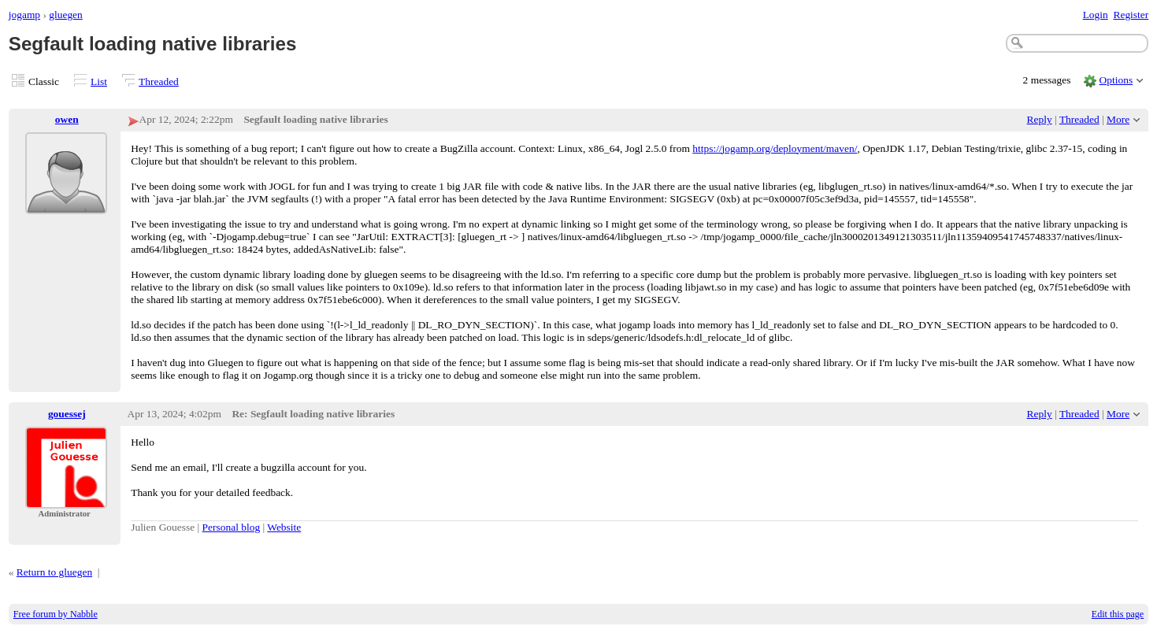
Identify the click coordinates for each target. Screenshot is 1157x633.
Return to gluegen (54, 572)
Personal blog (231, 527)
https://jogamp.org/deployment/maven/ (774, 148)
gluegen (66, 14)
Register (1130, 14)
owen (67, 119)
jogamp (24, 14)
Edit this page (1118, 614)
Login (1095, 14)
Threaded (159, 81)
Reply (1039, 119)
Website (284, 527)
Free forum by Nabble (55, 614)
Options (1116, 80)
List (99, 81)
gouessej (67, 414)
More (1118, 119)
